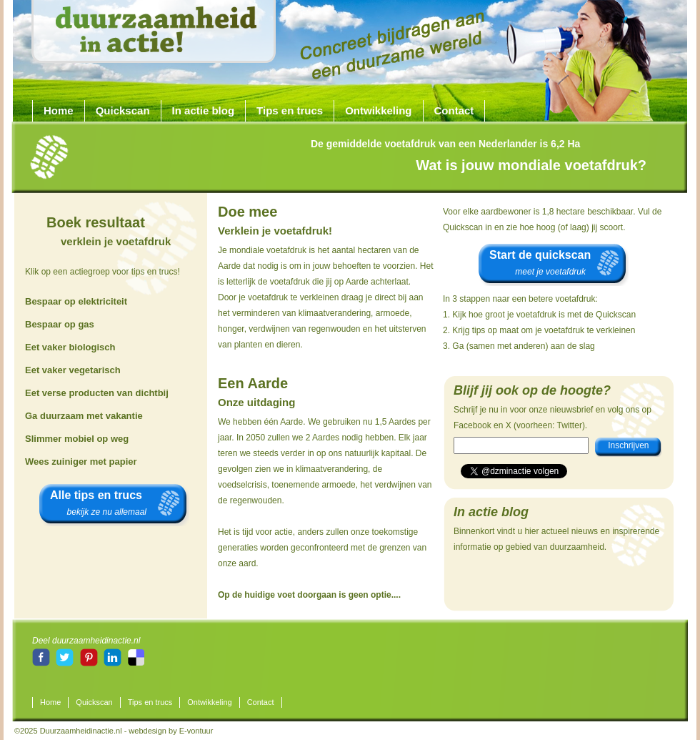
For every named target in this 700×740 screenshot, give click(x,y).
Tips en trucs (289, 110)
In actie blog (203, 110)
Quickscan (123, 110)
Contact (454, 110)
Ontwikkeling (378, 110)
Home (59, 110)
